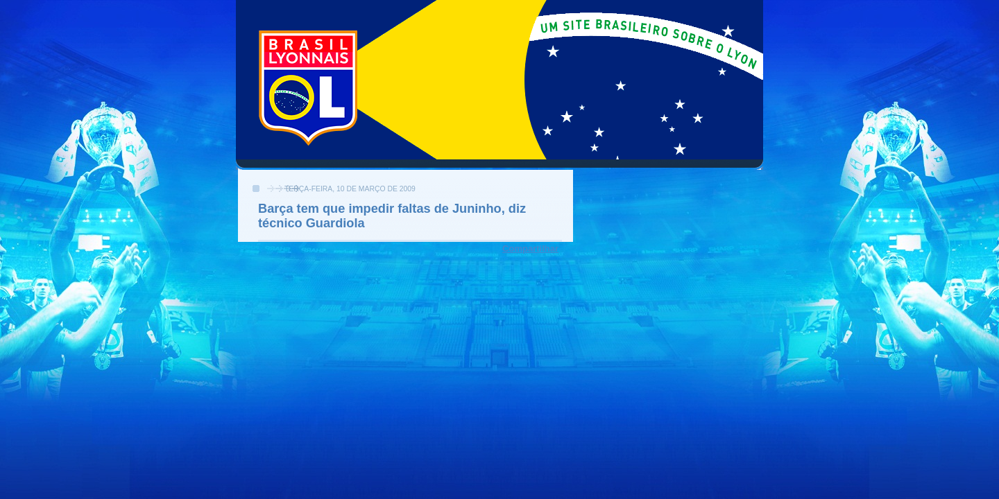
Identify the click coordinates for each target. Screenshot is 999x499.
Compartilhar (530, 248)
